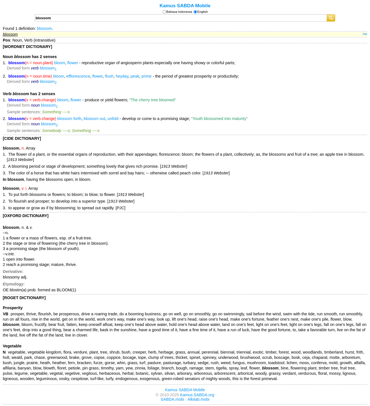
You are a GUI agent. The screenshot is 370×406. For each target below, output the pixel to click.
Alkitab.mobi (198, 399)
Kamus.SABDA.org (197, 395)
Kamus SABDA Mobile (185, 5)
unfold (113, 118)
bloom (59, 63)
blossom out (94, 118)
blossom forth (69, 118)
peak (134, 76)
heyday (122, 76)
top (365, 33)
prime (146, 76)
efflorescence (78, 76)
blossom (44, 28)
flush (109, 76)
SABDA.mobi (172, 399)
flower (72, 63)
